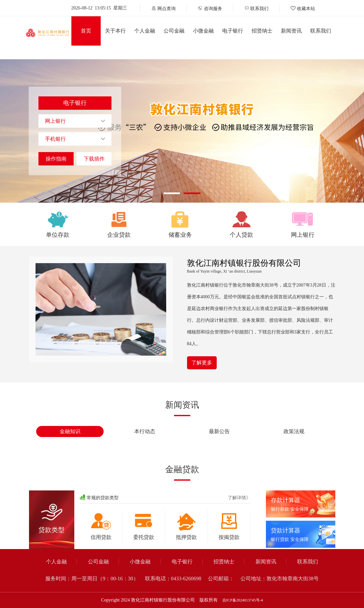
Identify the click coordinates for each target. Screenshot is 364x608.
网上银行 (55, 121)
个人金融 (144, 31)
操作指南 (56, 159)
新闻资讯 (291, 31)
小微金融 (203, 31)
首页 (86, 31)
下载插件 (94, 159)
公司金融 (174, 31)
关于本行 (115, 31)
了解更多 (201, 362)
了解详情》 (239, 497)
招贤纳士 (262, 31)
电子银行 (232, 31)
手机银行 (55, 139)
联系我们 (320, 31)
